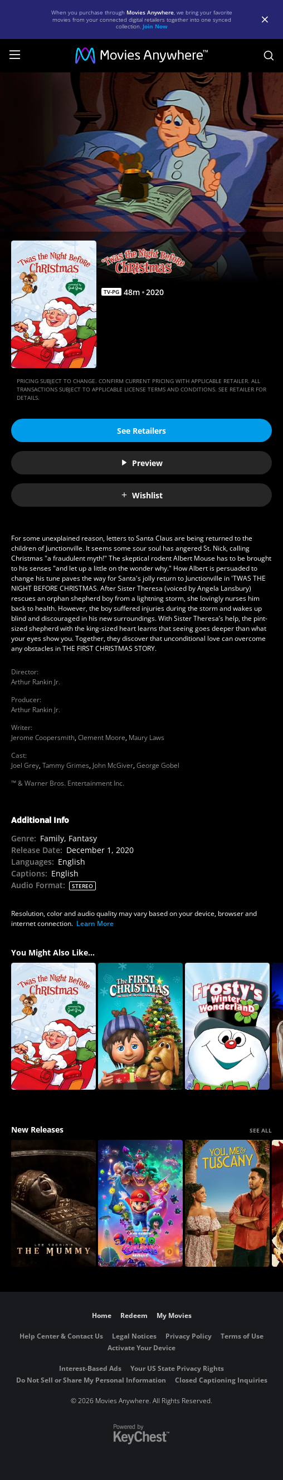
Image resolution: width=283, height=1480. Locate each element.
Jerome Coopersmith (43, 737)
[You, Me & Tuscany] (227, 1203)
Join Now (155, 26)
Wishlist (141, 495)
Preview (141, 463)
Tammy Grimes (65, 765)
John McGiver (112, 765)
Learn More (95, 923)
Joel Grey (25, 765)
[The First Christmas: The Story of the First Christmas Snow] (140, 1026)
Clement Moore (101, 737)
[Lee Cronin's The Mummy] (53, 1203)
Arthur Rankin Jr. (35, 682)
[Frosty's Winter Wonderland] (227, 1026)
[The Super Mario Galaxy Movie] (140, 1203)
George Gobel (157, 765)
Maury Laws (146, 737)
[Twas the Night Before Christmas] (53, 1026)
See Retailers (141, 430)
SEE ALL (261, 1130)
